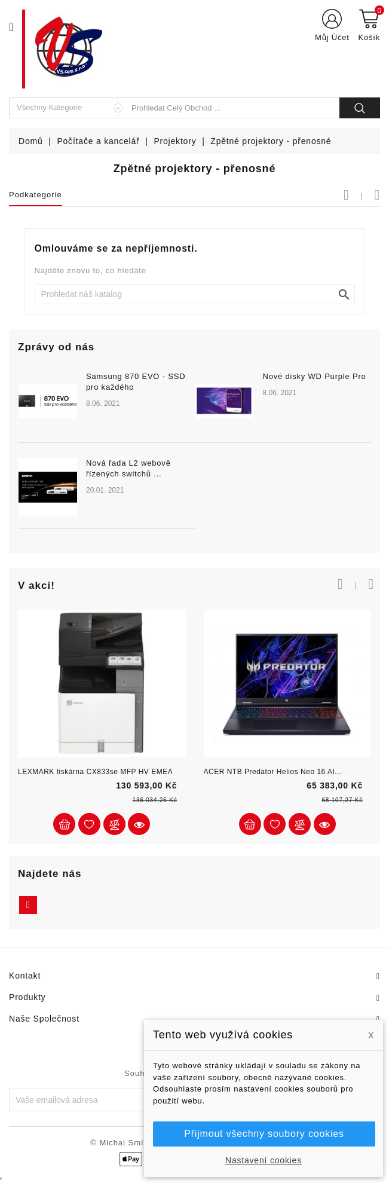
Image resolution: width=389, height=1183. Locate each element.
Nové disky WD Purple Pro (314, 376)
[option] (194, 457)
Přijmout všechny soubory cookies (264, 1134)
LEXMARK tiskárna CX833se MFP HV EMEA (95, 772)
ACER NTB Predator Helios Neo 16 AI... (273, 772)
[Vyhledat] (195, 294)
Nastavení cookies (263, 1160)
